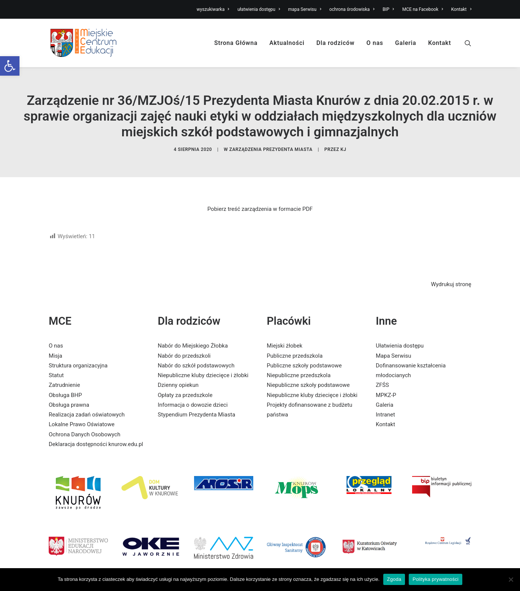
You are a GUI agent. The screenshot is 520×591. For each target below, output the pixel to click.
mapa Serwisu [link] (304, 9)
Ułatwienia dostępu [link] (400, 336)
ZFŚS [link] (382, 375)
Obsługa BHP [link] (65, 385)
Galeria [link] (405, 42)
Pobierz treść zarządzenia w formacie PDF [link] (259, 199)
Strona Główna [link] (236, 42)
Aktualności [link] (287, 42)
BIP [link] (388, 9)
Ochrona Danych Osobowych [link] (84, 424)
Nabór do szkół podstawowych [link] (196, 355)
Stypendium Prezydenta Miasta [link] (196, 404)
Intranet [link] (385, 404)
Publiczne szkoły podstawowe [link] (304, 355)
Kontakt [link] (461, 9)
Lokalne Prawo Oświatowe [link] (82, 414)
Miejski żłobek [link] (284, 336)
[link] (9, 66)
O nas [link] (374, 42)
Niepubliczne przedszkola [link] (298, 365)
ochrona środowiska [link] (351, 9)
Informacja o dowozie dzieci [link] (193, 394)
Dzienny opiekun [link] (178, 375)
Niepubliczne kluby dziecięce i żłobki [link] (203, 365)
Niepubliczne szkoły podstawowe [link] (308, 375)
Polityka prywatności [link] (435, 579)
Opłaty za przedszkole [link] (185, 385)
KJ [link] (344, 144)
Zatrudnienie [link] (64, 375)
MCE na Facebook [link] (422, 9)
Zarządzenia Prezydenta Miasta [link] (270, 144)
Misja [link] (55, 345)
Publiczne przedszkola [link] (295, 345)
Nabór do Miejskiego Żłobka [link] (193, 336)
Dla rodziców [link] (336, 42)
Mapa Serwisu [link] (393, 345)
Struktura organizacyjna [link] (78, 355)
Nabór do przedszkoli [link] (184, 345)
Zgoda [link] (394, 579)
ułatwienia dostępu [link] (259, 9)
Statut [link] (56, 365)
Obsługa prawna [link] (69, 394)
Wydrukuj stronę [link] (451, 274)
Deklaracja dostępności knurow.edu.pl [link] (96, 434)
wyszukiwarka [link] (213, 9)
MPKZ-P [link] (386, 385)
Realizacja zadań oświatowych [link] (87, 404)
